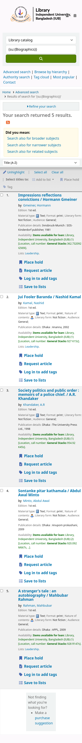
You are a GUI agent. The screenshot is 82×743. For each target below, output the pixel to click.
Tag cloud (41, 77)
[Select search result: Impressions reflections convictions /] (1, 194)
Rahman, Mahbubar (37, 605)
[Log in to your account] (67, 15)
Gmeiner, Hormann (37, 205)
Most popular (64, 77)
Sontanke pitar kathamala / (49, 493)
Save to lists (32, 286)
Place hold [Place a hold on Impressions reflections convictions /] (30, 262)
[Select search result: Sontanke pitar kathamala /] (1, 490)
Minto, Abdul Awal (36, 501)
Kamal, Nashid (33, 303)
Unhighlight (13, 172)
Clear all (57, 172)
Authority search (16, 77)
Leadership (32, 253)
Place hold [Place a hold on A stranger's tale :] (30, 658)
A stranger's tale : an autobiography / (43, 595)
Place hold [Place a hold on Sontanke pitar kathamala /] (30, 556)
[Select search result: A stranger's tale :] (1, 590)
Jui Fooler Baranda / (49, 297)
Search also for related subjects (32, 151)
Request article (35, 270)
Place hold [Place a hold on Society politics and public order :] (30, 455)
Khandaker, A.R (34, 405)
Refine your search (42, 106)
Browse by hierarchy (50, 71)
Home (6, 92)
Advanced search (16, 71)
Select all (40, 172)
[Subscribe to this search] (8, 122)
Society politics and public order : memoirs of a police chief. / (48, 394)
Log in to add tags (37, 278)
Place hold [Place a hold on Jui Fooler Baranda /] (30, 355)
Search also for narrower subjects (34, 145)
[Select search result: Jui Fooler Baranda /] (1, 296)
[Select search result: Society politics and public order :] (1, 390)
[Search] (41, 59)
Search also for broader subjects (33, 138)
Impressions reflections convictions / (47, 197)
